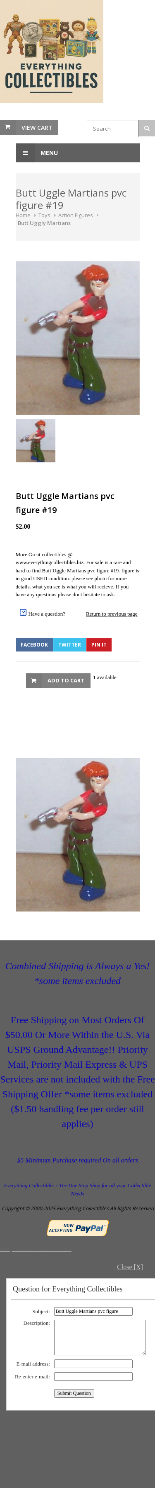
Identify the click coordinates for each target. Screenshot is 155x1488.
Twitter (69, 644)
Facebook (34, 644)
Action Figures (75, 215)
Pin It (99, 644)
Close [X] (130, 1266)
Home (23, 215)
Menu (37, 152)
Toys (44, 215)
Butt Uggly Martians (44, 223)
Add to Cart (66, 680)
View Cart (36, 127)
